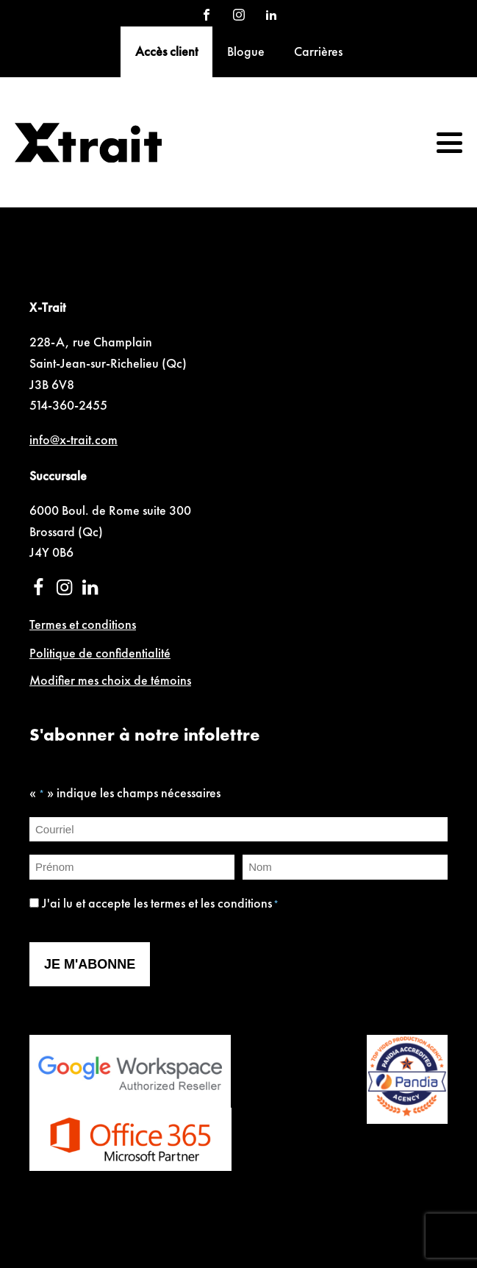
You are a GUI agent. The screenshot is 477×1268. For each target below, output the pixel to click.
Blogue (246, 51)
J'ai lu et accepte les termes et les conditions (160, 902)
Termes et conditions (82, 624)
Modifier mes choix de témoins (110, 680)
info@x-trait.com (73, 439)
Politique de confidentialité (100, 652)
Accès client (166, 51)
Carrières (318, 51)
